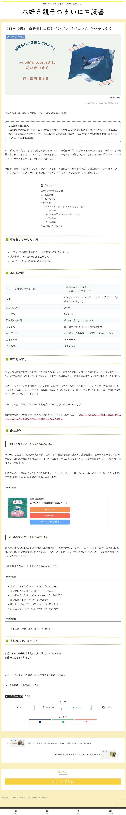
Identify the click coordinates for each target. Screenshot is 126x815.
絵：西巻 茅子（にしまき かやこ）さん (63, 215)
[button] (107, 700)
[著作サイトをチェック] (57, 714)
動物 (27, 689)
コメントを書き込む (63, 774)
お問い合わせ (88, 807)
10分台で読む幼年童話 (14, 689)
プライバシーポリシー (72, 807)
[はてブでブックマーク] (78, 700)
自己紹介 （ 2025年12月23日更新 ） (46, 807)
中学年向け (53, 223)
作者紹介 (47, 203)
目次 (47, 185)
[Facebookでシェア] (48, 700)
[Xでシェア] (19, 700)
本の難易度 (48, 195)
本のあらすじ (49, 199)
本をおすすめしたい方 (53, 191)
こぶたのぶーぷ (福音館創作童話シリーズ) (48, 504)
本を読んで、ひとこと (53, 227)
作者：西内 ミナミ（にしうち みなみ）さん (65, 207)
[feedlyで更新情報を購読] (63, 714)
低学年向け (53, 211)
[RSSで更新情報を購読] (68, 714)
